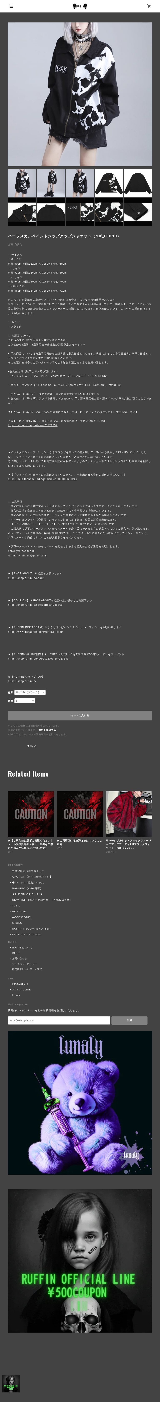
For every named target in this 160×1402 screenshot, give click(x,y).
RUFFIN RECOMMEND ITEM (31, 928)
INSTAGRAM (20, 984)
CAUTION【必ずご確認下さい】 (32, 876)
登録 (129, 1020)
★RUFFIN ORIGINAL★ (27, 894)
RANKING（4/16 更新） (27, 888)
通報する (31, 746)
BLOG (15, 953)
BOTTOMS (19, 911)
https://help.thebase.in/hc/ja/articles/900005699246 (42, 479)
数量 (10, 700)
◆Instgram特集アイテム (28, 882)
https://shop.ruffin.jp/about (26, 578)
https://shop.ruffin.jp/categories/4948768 (35, 604)
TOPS (16, 905)
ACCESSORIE (21, 917)
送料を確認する (47, 730)
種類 (10, 692)
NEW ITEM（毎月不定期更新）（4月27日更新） (42, 899)
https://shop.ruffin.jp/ (22, 681)
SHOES (17, 922)
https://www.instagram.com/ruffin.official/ (35, 631)
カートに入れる (80, 715)
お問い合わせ (19, 958)
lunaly (16, 995)
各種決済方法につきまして (28, 870)
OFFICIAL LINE (21, 989)
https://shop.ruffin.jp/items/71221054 (33, 425)
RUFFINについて (22, 947)
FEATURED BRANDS (26, 934)
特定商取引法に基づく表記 (27, 969)
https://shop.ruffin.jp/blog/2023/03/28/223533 (38, 658)
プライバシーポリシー (24, 963)
